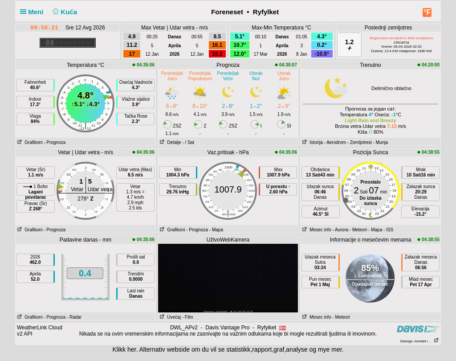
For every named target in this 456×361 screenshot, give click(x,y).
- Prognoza (54, 142)
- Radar (74, 317)
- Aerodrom (335, 142)
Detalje (169, 142)
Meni (33, 12)
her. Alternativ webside (158, 349)
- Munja (380, 142)
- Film (187, 317)
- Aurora (340, 229)
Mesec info (316, 229)
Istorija (312, 142)
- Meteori (358, 229)
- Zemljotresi (359, 142)
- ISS (388, 229)
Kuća (64, 12)
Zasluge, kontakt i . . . (419, 341)
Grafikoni (29, 142)
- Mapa (216, 229)
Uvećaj (169, 317)
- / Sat (188, 142)
